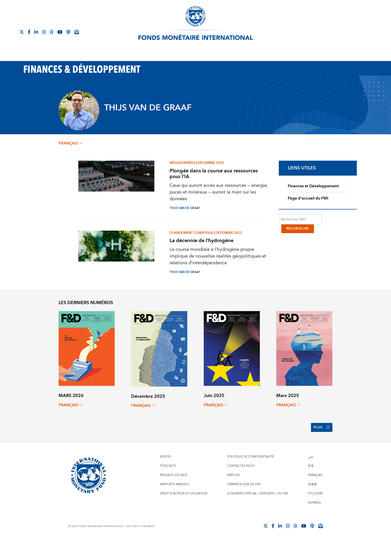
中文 (311, 466)
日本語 (312, 484)
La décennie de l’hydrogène (201, 240)
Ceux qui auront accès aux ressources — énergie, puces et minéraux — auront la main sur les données (219, 192)
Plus (321, 427)
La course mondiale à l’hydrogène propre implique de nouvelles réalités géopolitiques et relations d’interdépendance (218, 256)
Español (314, 502)
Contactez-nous (241, 466)
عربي (310, 456)
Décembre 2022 (228, 233)
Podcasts (168, 466)
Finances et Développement (313, 186)
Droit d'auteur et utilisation (183, 493)
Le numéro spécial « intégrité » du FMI (257, 493)
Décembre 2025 (210, 163)
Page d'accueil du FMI (308, 198)
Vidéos (165, 456)
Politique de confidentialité (250, 456)
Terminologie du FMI (244, 484)
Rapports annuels (175, 484)
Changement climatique (191, 233)
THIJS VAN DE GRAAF (185, 208)
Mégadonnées (182, 163)
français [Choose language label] (71, 143)
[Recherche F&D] (300, 219)
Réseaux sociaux (174, 475)
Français (315, 475)
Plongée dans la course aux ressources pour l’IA (214, 173)
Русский (315, 493)
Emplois (233, 475)
